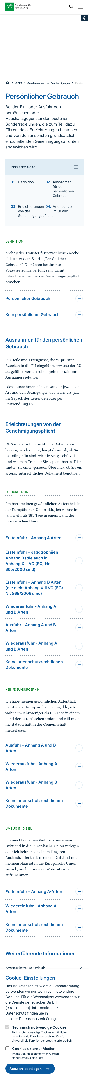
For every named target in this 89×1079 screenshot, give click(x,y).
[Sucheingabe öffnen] (70, 7)
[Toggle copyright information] (84, 18)
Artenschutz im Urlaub (62, 208)
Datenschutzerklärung (37, 1018)
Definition (26, 182)
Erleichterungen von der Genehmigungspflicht (28, 211)
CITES (18, 83)
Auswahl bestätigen (30, 1068)
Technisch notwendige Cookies (39, 1027)
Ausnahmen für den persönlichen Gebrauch (63, 189)
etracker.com (18, 1007)
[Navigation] (80, 7)
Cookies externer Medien (33, 1048)
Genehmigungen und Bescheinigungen (48, 83)
